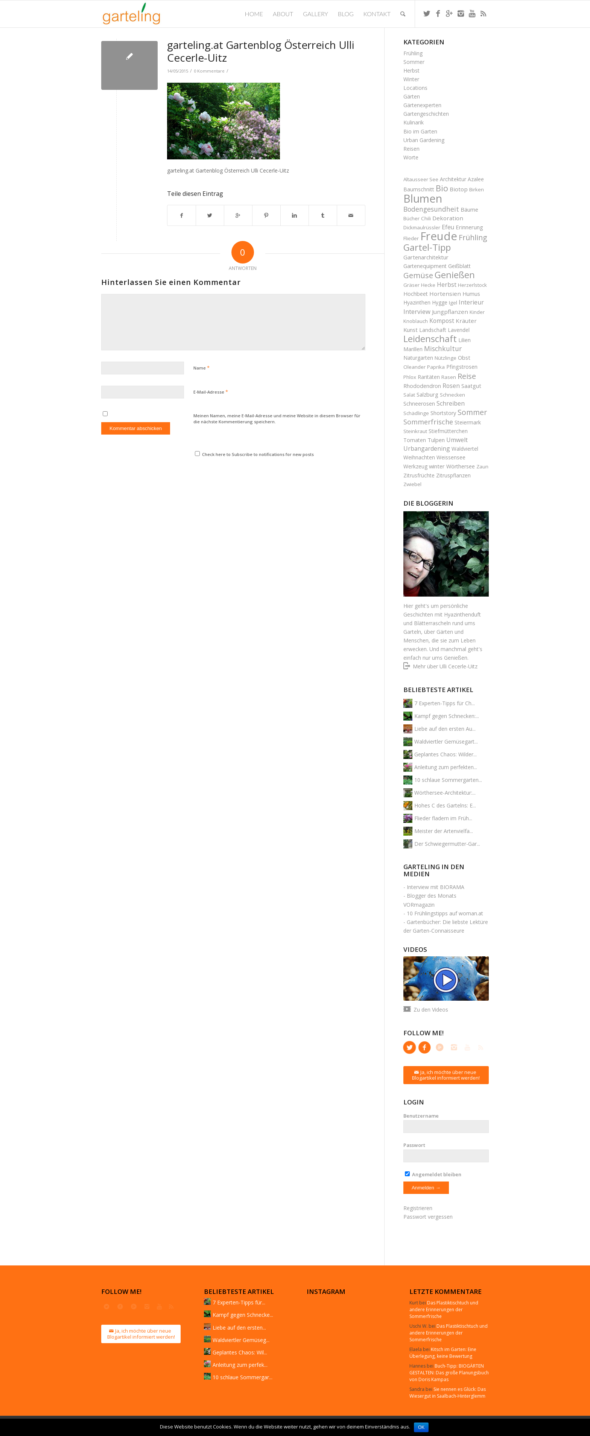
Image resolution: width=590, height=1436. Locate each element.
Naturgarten (418, 357)
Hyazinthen (416, 302)
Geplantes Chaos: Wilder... (445, 754)
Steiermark (468, 422)
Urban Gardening (423, 140)
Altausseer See (420, 179)
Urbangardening (426, 448)
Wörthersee (460, 466)
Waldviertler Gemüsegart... (446, 741)
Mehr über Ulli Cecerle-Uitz (445, 666)
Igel (453, 302)
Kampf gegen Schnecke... (243, 1314)
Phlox (409, 377)
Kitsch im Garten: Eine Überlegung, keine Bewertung (442, 1352)
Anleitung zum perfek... (240, 1364)
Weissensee (450, 457)
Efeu (448, 227)
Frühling (413, 53)
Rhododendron (422, 385)
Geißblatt (459, 266)
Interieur (471, 302)
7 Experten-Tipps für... (239, 1302)
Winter (411, 79)
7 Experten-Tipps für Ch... (444, 703)
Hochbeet (415, 293)
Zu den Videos (431, 1009)
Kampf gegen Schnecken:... (446, 716)
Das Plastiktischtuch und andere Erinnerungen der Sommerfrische (443, 1309)
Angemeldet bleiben (433, 1174)
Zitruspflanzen (453, 475)
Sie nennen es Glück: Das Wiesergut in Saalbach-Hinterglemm (447, 1392)
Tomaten (414, 440)
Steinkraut (415, 431)
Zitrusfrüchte (419, 475)
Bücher (411, 218)
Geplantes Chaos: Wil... (240, 1352)
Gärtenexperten (422, 105)
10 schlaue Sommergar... (242, 1377)
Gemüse (418, 275)
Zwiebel (412, 484)
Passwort (414, 1145)
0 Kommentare (209, 71)
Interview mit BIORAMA (435, 887)
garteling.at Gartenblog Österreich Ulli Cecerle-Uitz (260, 51)
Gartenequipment (425, 266)
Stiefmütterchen (448, 431)
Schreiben (450, 403)
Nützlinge (445, 357)
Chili (426, 218)
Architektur (453, 179)
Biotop (459, 189)
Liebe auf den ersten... (239, 1327)
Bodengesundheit (431, 209)
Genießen (455, 275)
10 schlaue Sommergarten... (448, 779)
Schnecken (452, 394)
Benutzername (421, 1115)
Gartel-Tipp (427, 247)
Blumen (422, 198)
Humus (471, 293)
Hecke (428, 285)
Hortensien (445, 293)
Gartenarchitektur (426, 257)
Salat (409, 394)
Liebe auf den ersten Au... (445, 728)
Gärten (411, 96)
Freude (438, 236)
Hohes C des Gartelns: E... (445, 805)
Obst (464, 357)
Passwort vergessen (428, 1216)
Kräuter (466, 320)
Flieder (411, 238)
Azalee (476, 179)
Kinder (477, 312)
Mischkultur (443, 348)
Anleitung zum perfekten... (445, 767)
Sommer (413, 61)
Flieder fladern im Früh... (443, 818)
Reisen (411, 148)
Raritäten (429, 376)
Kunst (410, 329)
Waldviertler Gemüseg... (241, 1340)
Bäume (469, 209)
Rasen (448, 377)
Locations (415, 87)
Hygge (439, 302)
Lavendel (459, 329)
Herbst (411, 70)
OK (421, 1427)
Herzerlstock (472, 285)
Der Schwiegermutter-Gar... (447, 843)
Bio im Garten (420, 131)
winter (437, 466)
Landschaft (432, 329)
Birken (476, 189)
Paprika (436, 367)
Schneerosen (419, 403)
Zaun (482, 466)
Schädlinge (416, 413)
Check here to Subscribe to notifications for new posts (254, 454)
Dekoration (447, 218)
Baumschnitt (418, 189)
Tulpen (436, 440)
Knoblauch (415, 321)
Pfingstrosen (461, 366)
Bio (442, 188)
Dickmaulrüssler (421, 227)
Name (201, 367)
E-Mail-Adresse (210, 391)
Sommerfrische (428, 421)
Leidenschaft (430, 338)
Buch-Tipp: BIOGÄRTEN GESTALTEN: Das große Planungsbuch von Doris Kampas (449, 1373)
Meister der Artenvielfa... (443, 831)
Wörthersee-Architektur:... (445, 792)
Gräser (411, 285)
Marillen (413, 349)
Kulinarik (413, 122)
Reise (467, 376)
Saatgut (471, 385)
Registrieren (417, 1208)
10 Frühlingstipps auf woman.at (445, 913)
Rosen (451, 386)
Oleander (414, 367)
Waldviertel (465, 448)
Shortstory (443, 413)
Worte (410, 157)
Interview (416, 311)
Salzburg (427, 394)
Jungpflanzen (450, 311)
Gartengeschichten (426, 113)
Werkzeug (415, 466)
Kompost (441, 321)
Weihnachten (419, 457)
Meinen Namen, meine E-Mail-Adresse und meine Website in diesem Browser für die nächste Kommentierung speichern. (276, 419)
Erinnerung (469, 227)
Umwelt (457, 440)
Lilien (464, 340)
